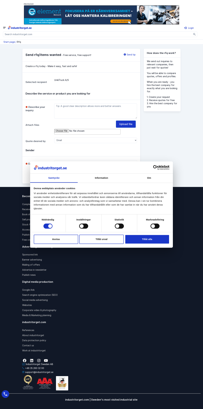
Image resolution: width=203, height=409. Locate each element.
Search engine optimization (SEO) (40, 295)
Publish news (29, 275)
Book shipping (29, 214)
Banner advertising (32, 259)
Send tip (130, 54)
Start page (9, 42)
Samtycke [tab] (54, 178)
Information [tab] (101, 178)
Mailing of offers (31, 264)
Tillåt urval (102, 239)
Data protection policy (34, 340)
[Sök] (194, 34)
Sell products (29, 219)
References (28, 330)
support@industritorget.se (37, 372)
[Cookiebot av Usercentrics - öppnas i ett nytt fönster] (155, 167)
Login (189, 28)
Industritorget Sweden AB (37, 364)
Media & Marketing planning (36, 315)
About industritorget (33, 335)
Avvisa (56, 239)
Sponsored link (30, 254)
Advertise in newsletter (34, 269)
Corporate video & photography (39, 310)
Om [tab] (149, 178)
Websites (27, 305)
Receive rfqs (29, 209)
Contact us (28, 345)
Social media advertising (35, 300)
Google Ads (28, 289)
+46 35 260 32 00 (33, 368)
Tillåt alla (147, 239)
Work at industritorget (34, 350)
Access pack (29, 229)
